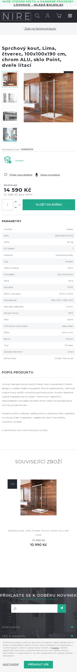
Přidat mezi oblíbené (20, 174)
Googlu (55, 648)
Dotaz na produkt (50, 174)
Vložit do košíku (49, 204)
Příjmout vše (38, 664)
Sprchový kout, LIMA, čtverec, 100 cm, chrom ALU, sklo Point (38, 532)
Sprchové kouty (45, 28)
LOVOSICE (23, 5)
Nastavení (11, 664)
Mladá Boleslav (48, 5)
